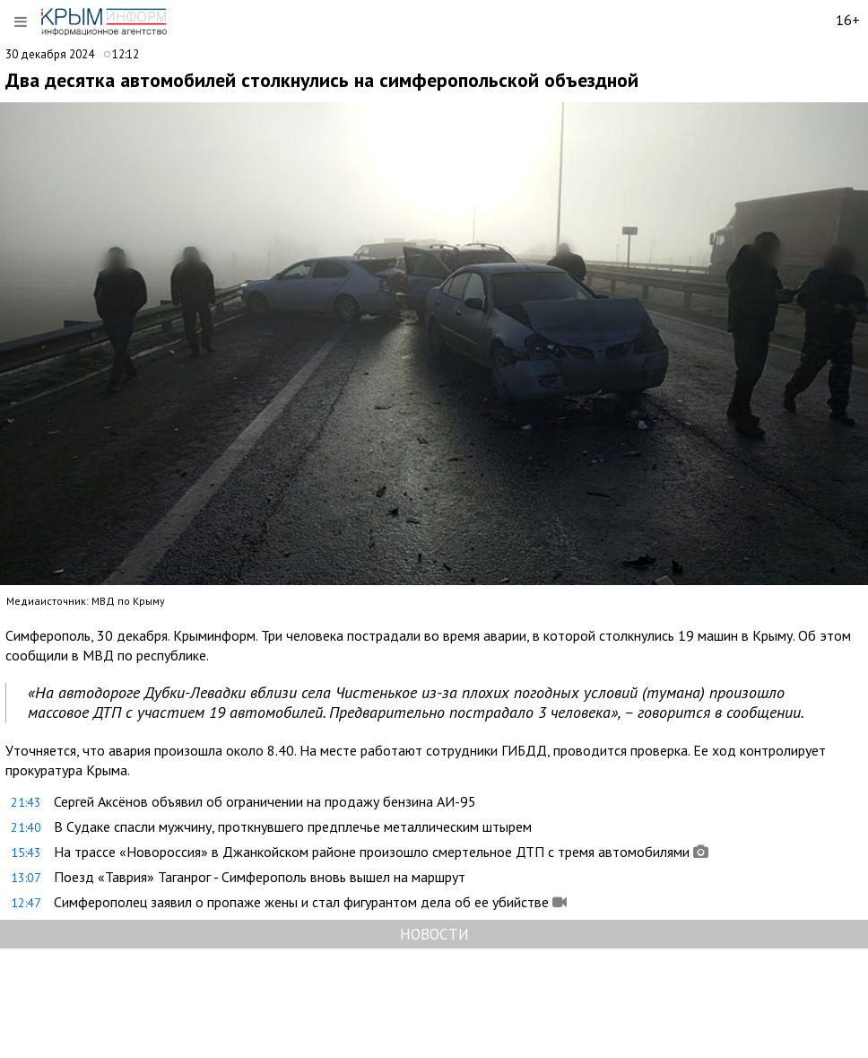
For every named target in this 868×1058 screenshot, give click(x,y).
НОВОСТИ (434, 933)
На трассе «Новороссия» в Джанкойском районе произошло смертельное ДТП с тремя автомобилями (372, 852)
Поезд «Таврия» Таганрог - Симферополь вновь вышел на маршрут (259, 877)
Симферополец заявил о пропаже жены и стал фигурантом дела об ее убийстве (301, 902)
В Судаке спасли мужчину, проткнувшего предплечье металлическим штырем (293, 826)
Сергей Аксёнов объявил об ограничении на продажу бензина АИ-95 (265, 801)
